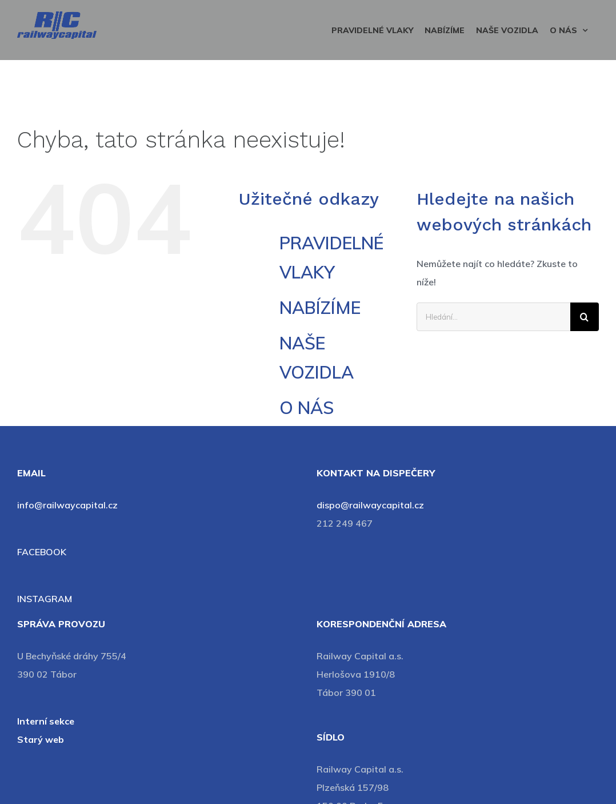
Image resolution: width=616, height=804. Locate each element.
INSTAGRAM (44, 598)
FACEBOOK (41, 552)
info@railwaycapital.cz (67, 505)
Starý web (40, 739)
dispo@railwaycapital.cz (370, 505)
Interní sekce (45, 721)
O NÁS (306, 408)
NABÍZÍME (320, 308)
